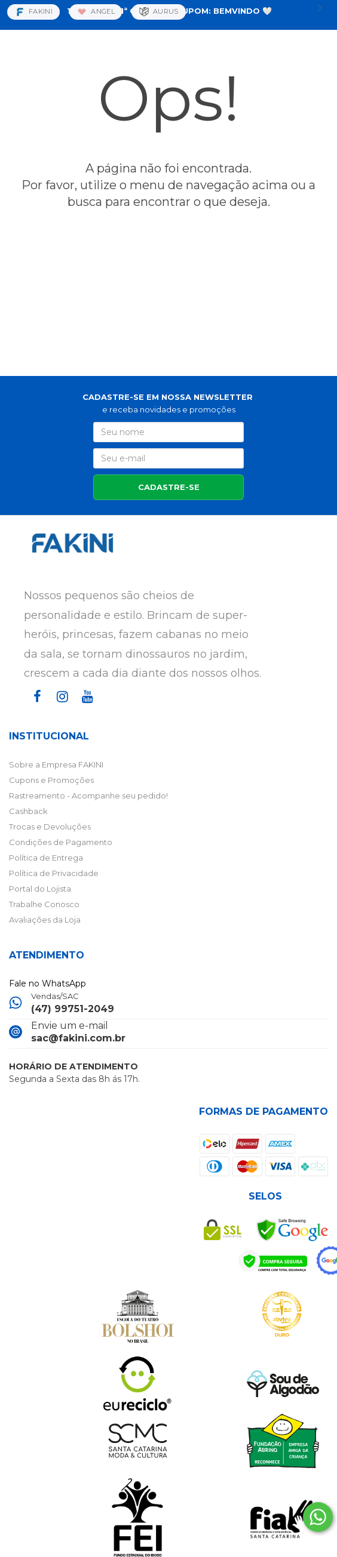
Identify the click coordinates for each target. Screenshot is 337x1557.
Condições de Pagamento (60, 842)
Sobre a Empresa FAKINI (56, 764)
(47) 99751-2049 (72, 1009)
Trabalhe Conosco (44, 904)
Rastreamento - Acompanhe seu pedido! (88, 795)
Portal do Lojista (40, 888)
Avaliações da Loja (45, 919)
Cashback (28, 811)
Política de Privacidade (54, 873)
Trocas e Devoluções (50, 826)
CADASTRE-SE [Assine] (169, 487)
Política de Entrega (46, 857)
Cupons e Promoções (51, 780)
